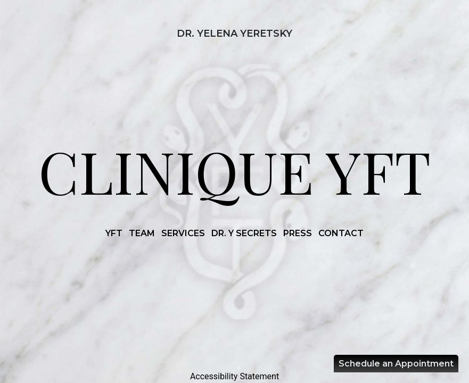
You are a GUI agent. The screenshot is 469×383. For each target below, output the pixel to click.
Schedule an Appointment (396, 364)
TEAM (142, 233)
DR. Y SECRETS (244, 233)
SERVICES (183, 233)
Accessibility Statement (234, 376)
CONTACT (341, 233)
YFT (113, 233)
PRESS (297, 233)
